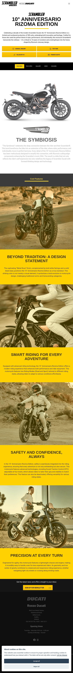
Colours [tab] (53, 66)
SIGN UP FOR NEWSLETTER (34, 588)
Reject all (36, 666)
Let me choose (62, 655)
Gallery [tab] (38, 66)
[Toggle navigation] (69, 3)
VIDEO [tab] (46, 66)
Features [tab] (19, 66)
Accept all (36, 661)
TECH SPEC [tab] (29, 66)
